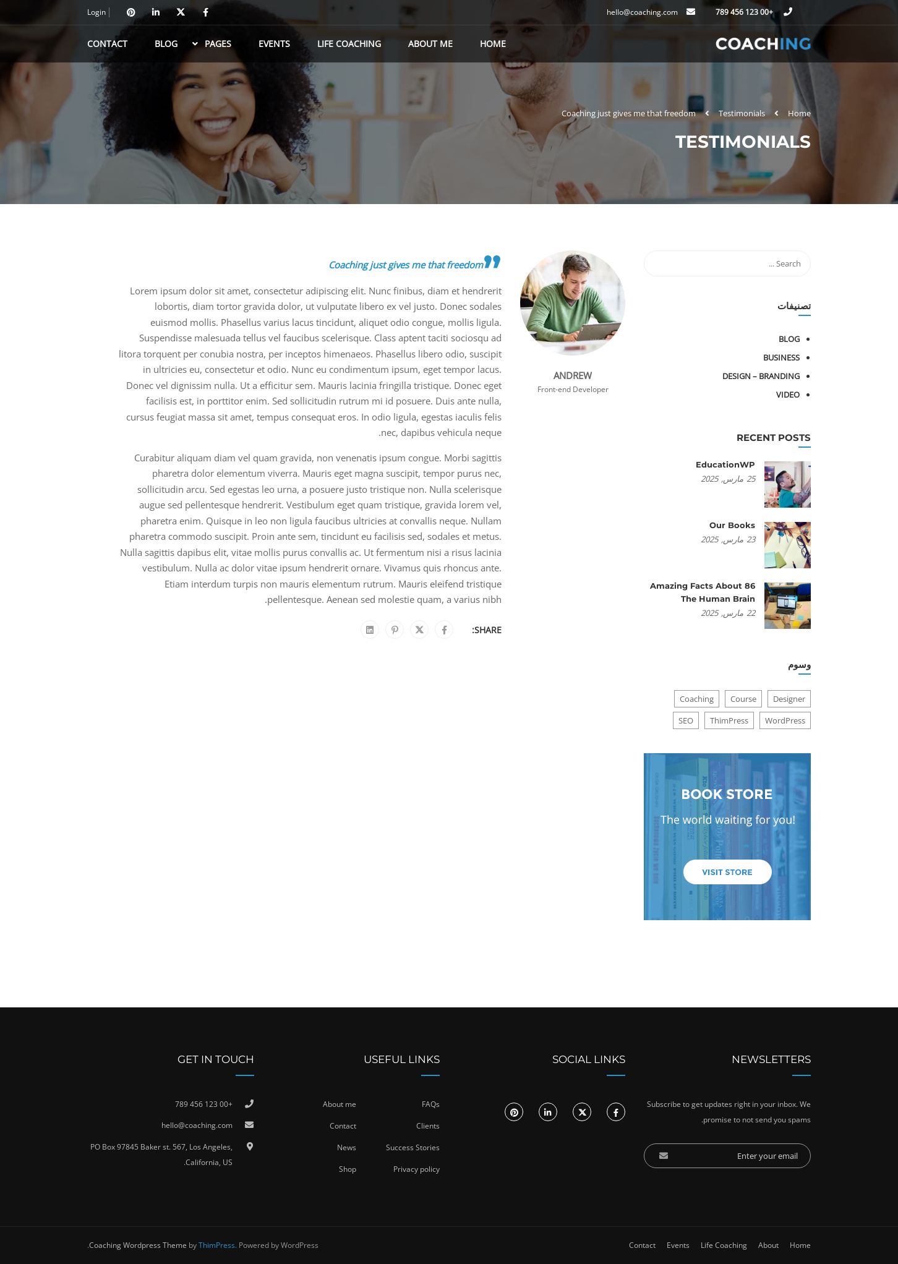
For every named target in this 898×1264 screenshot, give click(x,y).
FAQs (431, 1104)
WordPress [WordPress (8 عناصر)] (785, 720)
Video (788, 394)
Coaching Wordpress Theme (138, 1245)
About (768, 1245)
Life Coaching (349, 43)
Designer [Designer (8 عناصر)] (789, 698)
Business (781, 357)
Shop (347, 1169)
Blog (166, 43)
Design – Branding (761, 376)
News (346, 1147)
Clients (428, 1126)
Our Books (732, 525)
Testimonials (742, 113)
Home (493, 43)
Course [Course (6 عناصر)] (743, 698)
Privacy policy (416, 1169)
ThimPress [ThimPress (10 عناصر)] (729, 720)
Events (274, 43)
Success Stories (413, 1147)
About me (339, 1104)
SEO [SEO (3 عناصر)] (685, 720)
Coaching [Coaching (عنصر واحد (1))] (697, 698)
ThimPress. (218, 1245)
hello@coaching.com (642, 12)
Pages (218, 43)
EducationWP (725, 464)
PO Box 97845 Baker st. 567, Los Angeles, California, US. (161, 1155)
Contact (107, 43)
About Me (430, 43)
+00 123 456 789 (745, 12)
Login (96, 12)
